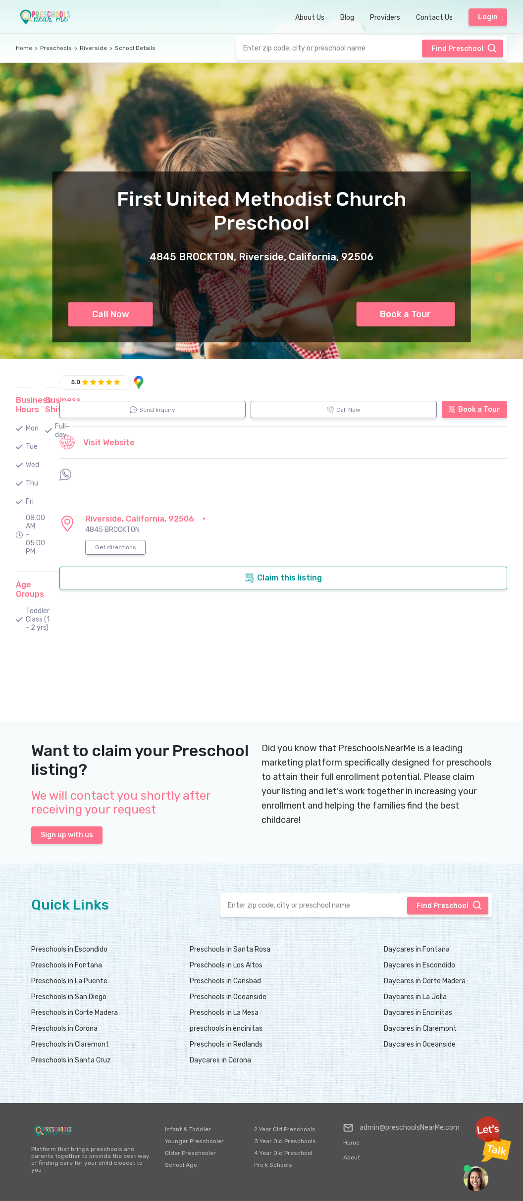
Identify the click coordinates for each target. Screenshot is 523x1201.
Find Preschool (464, 48)
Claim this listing (283, 578)
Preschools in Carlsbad (225, 981)
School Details (135, 48)
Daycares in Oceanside (420, 1044)
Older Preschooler (190, 1153)
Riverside (93, 48)
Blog (347, 17)
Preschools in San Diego (68, 997)
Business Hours (34, 404)
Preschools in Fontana (66, 965)
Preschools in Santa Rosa (230, 949)
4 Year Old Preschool (283, 1153)
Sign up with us (67, 835)
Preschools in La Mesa (224, 1013)
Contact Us (434, 17)
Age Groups (30, 589)
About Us (309, 17)
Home (24, 48)
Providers (385, 17)
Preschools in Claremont (70, 1044)
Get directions (115, 547)
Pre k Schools (273, 1164)
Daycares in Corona (220, 1060)
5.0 (75, 382)
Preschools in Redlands (226, 1044)
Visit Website (97, 442)
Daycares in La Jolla (415, 997)
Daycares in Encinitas (418, 1013)
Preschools (56, 48)
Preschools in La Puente (69, 981)
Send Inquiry (152, 409)
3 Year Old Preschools (285, 1141)
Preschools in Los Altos (226, 965)
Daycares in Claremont (420, 1028)
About (351, 1157)
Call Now (110, 314)
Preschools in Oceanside (228, 997)
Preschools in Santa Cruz (71, 1060)
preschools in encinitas (226, 1028)
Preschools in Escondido (69, 949)
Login (488, 17)
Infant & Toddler (188, 1129)
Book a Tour (405, 314)
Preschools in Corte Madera (74, 1013)
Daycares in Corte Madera (425, 981)
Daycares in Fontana (417, 949)
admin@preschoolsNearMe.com (401, 1128)
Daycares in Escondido (419, 965)
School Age (181, 1164)
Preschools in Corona (64, 1028)
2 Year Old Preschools (284, 1129)
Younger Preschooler (194, 1141)
